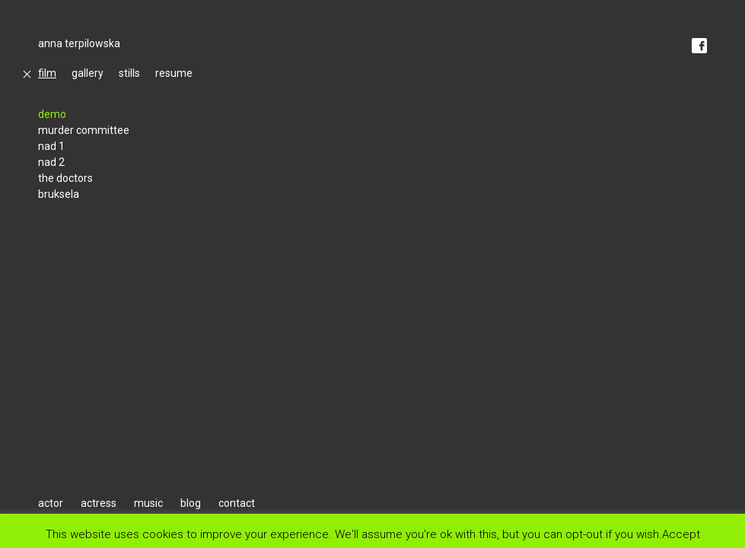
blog (190, 503)
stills (129, 73)
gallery (87, 73)
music (148, 503)
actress (98, 503)
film (47, 73)
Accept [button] (681, 533)
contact (236, 503)
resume (174, 73)
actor (50, 503)
